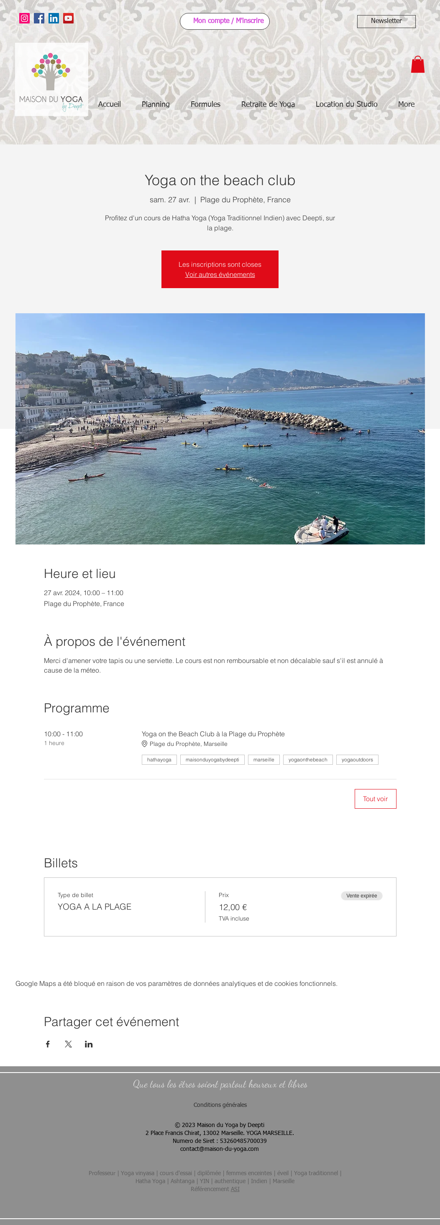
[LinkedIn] (54, 18)
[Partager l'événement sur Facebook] (48, 1044)
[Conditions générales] (220, 1106)
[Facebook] (39, 18)
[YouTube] (68, 18)
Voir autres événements (220, 274)
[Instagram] (24, 18)
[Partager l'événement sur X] (68, 1044)
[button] (386, 21)
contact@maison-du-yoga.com (219, 1149)
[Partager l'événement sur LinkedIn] (89, 1044)
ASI (235, 1189)
